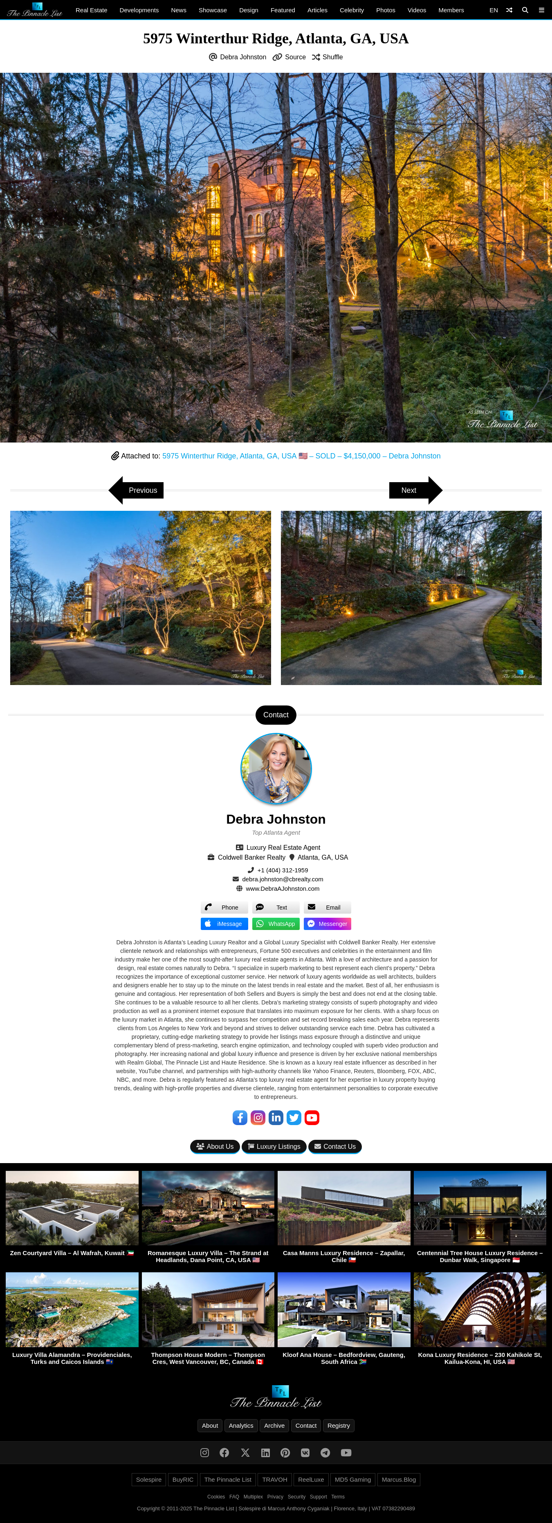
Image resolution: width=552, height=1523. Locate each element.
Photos (385, 10)
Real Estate (92, 10)
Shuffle (333, 57)
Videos (417, 10)
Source (295, 57)
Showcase (213, 10)
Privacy (275, 1497)
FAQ (234, 1497)
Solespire (149, 1479)
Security (296, 1497)
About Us (215, 1146)
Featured (283, 10)
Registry (339, 1425)
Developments (139, 10)
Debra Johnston (243, 57)
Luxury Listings (274, 1146)
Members (451, 10)
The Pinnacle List (227, 1479)
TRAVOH (274, 1479)
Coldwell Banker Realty (251, 857)
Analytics (241, 1425)
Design (248, 10)
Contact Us (335, 1146)
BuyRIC (183, 1479)
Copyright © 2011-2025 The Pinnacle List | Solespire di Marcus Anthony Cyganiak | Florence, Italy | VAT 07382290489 (276, 1508)
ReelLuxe (311, 1479)
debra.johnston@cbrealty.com (282, 879)
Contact (306, 1425)
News (178, 10)
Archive (274, 1425)
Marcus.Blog (399, 1479)
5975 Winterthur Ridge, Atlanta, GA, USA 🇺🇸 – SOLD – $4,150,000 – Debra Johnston (301, 456)
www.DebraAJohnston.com (283, 888)
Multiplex (253, 1497)
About (210, 1425)
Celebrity (352, 10)
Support (318, 1497)
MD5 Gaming (353, 1479)
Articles (317, 10)
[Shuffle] (509, 10)
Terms (338, 1497)
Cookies (216, 1497)
